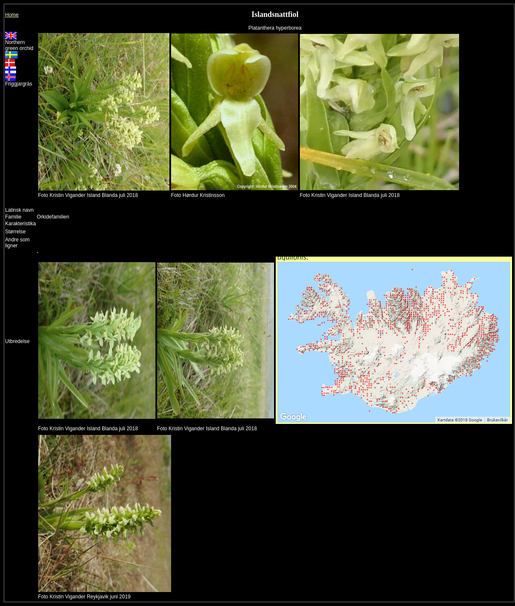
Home (12, 15)
